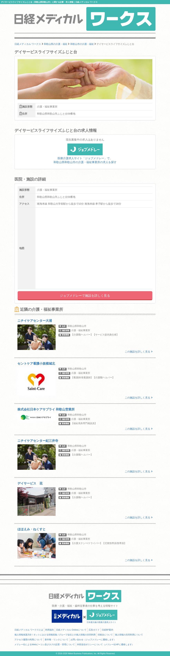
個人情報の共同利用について (129, 634)
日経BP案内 (107, 630)
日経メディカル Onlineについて (71, 630)
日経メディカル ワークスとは (28, 630)
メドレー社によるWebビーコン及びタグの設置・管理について (44, 644)
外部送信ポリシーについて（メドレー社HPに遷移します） (105, 644)
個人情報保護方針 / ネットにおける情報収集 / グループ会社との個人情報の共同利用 (55, 634)
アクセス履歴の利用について (28, 639)
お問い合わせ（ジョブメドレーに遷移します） (93, 639)
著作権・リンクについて (56, 639)
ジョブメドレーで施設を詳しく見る (85, 295)
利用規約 (49, 630)
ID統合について (105, 634)
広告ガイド (94, 630)
